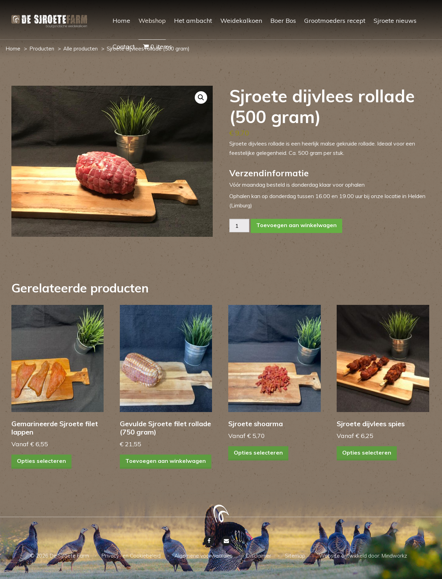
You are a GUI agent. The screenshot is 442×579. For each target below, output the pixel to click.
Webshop (152, 21)
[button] (201, 97)
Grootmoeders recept (334, 21)
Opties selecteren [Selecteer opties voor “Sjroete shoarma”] (258, 452)
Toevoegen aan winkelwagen (296, 225)
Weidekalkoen (241, 21)
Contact (124, 46)
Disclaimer (259, 555)
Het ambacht (193, 21)
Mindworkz (394, 555)
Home (121, 21)
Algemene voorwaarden (204, 555)
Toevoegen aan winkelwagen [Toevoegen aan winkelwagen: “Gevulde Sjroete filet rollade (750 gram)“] (165, 461)
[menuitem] (117, 27)
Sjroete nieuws (395, 21)
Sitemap (296, 555)
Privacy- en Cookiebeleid (132, 555)
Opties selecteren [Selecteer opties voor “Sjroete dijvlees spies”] (366, 452)
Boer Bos (283, 21)
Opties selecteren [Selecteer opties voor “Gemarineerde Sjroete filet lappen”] (41, 461)
